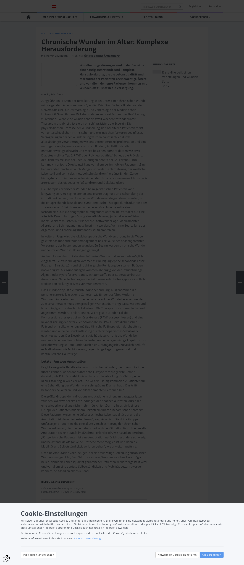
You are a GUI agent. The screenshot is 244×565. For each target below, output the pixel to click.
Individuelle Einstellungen (38, 554)
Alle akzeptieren (211, 554)
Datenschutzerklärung (87, 538)
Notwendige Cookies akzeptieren (177, 554)
